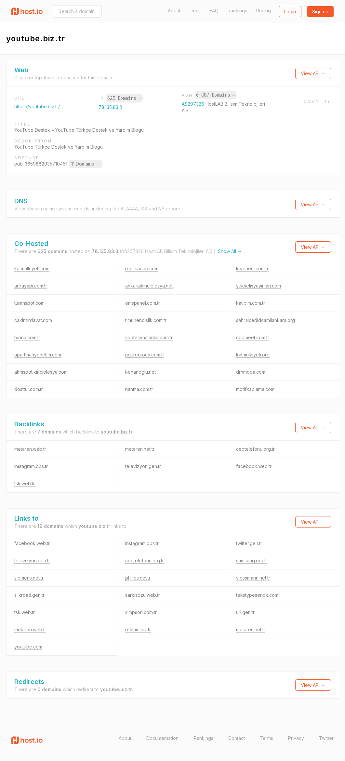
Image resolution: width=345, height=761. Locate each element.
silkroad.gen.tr (29, 595)
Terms (266, 738)
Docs (195, 10)
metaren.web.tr (30, 449)
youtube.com (28, 646)
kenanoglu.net (140, 372)
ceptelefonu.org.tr (255, 449)
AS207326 (194, 104)
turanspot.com (29, 303)
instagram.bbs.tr (31, 466)
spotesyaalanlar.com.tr (149, 337)
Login (290, 11)
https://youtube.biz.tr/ (37, 106)
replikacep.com (141, 268)
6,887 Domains (215, 95)
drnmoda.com (250, 372)
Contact (236, 738)
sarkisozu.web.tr (142, 595)
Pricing (263, 10)
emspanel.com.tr (142, 303)
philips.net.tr (138, 578)
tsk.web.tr (24, 483)
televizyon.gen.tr (143, 466)
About (174, 10)
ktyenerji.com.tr (252, 268)
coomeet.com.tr (252, 337)
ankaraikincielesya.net (149, 285)
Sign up (320, 11)
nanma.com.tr (139, 389)
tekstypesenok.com (257, 595)
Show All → (230, 251)
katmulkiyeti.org (253, 354)
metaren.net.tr (139, 449)
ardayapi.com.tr (30, 285)
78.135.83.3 (110, 107)
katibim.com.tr (250, 303)
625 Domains (124, 98)
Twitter (326, 738)
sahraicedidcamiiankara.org (265, 320)
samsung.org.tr (251, 560)
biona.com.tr (27, 337)
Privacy (296, 738)
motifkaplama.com (255, 389)
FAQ (214, 10)
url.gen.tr (245, 612)
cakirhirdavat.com (33, 320)
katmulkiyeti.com (31, 268)
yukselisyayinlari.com (258, 285)
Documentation (162, 738)
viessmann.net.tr (253, 578)
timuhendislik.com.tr (145, 320)
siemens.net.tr (29, 578)
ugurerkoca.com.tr (144, 354)
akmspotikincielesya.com (41, 372)
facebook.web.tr (254, 466)
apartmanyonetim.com (37, 354)
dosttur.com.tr (28, 389)
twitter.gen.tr (249, 543)
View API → (313, 73)
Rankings (237, 10)
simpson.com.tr (141, 612)
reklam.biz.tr (138, 629)
